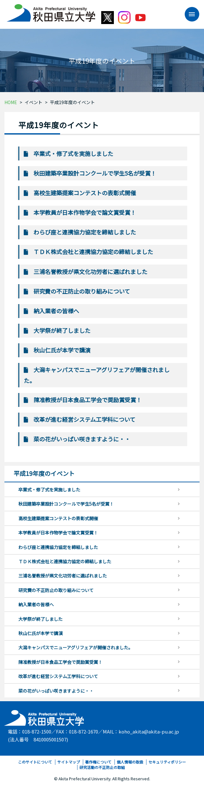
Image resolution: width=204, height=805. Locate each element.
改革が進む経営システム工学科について (84, 419)
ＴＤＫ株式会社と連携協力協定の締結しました (93, 251)
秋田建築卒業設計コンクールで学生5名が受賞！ (95, 173)
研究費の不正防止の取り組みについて (82, 291)
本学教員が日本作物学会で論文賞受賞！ (85, 212)
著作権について (98, 761)
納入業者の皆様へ (56, 311)
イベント (33, 102)
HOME (10, 102)
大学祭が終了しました (62, 330)
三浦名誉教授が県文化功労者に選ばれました (90, 271)
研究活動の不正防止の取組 (102, 767)
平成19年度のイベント (72, 102)
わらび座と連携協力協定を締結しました (85, 232)
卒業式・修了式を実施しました (73, 153)
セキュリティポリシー (167, 761)
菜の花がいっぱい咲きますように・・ (82, 439)
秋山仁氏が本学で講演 (62, 350)
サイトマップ (68, 761)
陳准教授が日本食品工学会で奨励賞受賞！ (88, 400)
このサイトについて (35, 761)
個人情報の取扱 (130, 761)
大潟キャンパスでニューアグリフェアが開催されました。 (75, 647)
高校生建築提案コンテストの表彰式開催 (85, 193)
